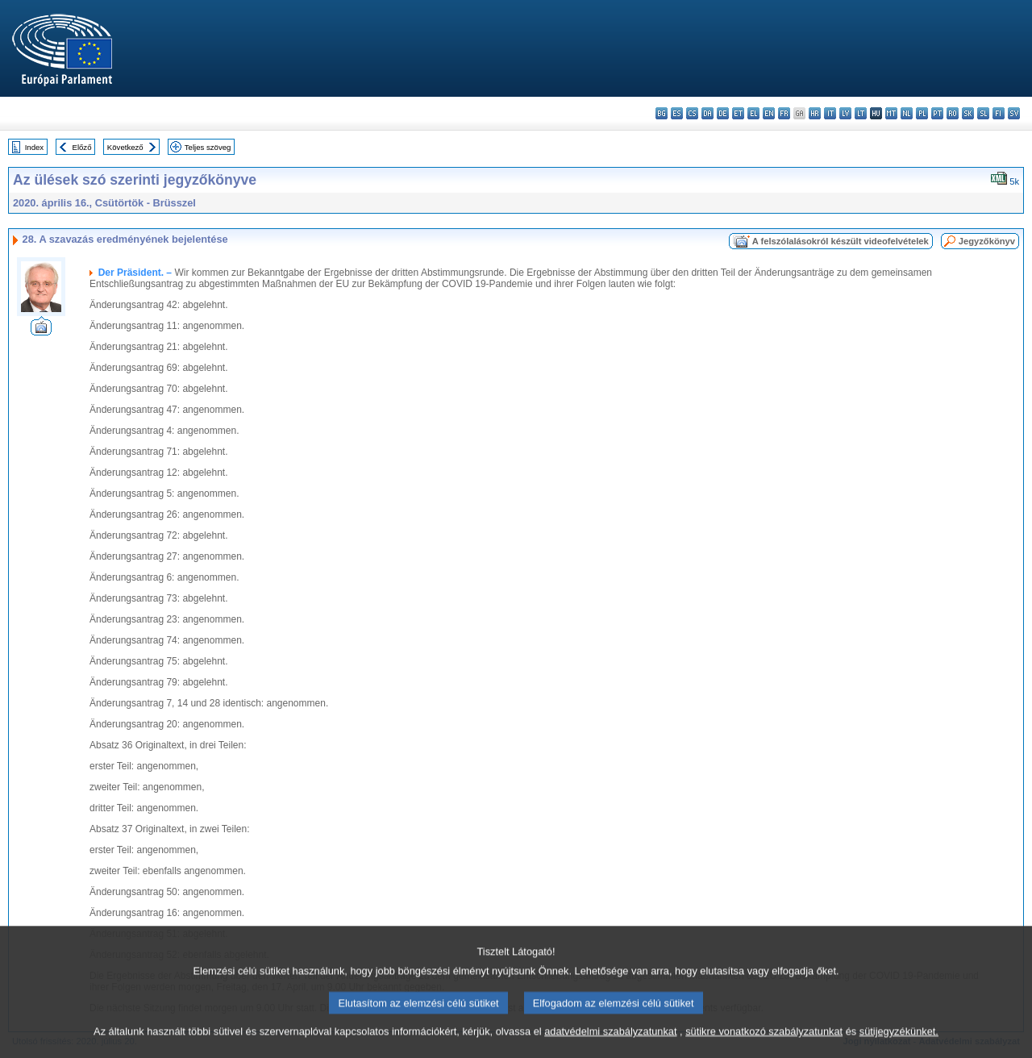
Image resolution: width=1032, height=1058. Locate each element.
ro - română (953, 113)
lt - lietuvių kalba (861, 113)
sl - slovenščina (983, 113)
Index (34, 147)
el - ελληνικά (753, 113)
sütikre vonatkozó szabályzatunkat (764, 1044)
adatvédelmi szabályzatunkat (610, 1044)
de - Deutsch (723, 113)
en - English (769, 113)
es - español (677, 113)
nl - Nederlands (907, 113)
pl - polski (922, 113)
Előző (82, 147)
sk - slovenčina (968, 113)
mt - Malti (891, 113)
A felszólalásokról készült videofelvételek (840, 241)
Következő (125, 147)
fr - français (784, 113)
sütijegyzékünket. (898, 1044)
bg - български (661, 113)
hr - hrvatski (815, 113)
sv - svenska (1014, 113)
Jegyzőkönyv (987, 241)
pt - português (937, 113)
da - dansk (707, 113)
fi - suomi (998, 113)
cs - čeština (692, 113)
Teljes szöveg (208, 147)
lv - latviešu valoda (845, 113)
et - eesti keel (738, 113)
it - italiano (830, 113)
